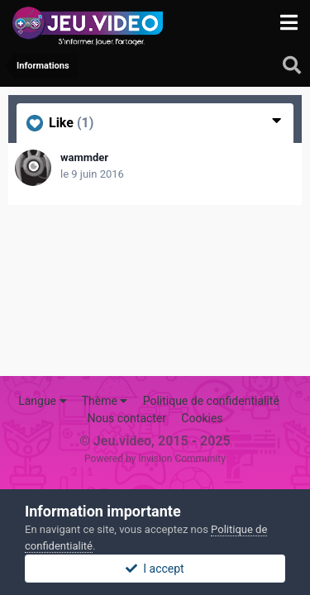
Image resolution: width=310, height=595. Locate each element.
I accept (155, 568)
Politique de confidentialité (211, 400)
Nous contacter (126, 418)
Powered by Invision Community (155, 458)
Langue (42, 400)
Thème (105, 400)
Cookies (201, 418)
